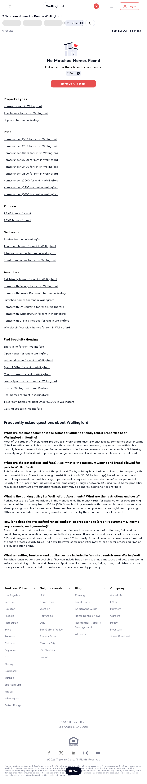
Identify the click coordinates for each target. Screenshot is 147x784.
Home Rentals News (87, 615)
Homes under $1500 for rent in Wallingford (31, 173)
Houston (10, 609)
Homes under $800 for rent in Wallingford (30, 139)
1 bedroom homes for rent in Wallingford (30, 246)
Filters (74, 23)
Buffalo (9, 677)
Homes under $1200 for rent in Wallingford (31, 160)
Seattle (9, 602)
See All (44, 657)
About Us (116, 595)
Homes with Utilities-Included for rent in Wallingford (36, 320)
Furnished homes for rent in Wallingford (29, 300)
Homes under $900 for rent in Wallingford (30, 146)
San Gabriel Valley (51, 629)
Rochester (11, 671)
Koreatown (47, 602)
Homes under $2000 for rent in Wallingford (31, 180)
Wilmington (12, 698)
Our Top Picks (133, 31)
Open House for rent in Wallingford (26, 353)
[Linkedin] (73, 753)
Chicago (10, 643)
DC (6, 657)
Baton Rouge (13, 705)
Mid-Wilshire (47, 650)
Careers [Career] (115, 615)
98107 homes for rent (17, 220)
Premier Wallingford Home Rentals (26, 388)
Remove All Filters (73, 83)
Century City (48, 643)
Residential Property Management (88, 625)
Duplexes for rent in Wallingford (24, 120)
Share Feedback (120, 636)
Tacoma (10, 636)
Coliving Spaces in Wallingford (23, 408)
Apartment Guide (86, 609)
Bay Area (10, 650)
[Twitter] (61, 753)
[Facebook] (49, 753)
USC (42, 595)
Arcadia (9, 615)
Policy (114, 622)
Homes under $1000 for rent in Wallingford (31, 153)
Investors (116, 629)
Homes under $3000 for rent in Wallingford (31, 194)
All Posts (80, 634)
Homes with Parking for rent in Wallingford (31, 286)
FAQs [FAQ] (113, 602)
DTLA (43, 622)
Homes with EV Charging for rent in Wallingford (34, 307)
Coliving (80, 595)
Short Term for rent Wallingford (24, 346)
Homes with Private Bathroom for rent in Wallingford (37, 293)
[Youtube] (98, 753)
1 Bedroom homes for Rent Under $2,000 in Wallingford (39, 401)
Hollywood (46, 615)
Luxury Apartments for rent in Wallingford (30, 381)
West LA (45, 609)
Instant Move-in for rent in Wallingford (28, 360)
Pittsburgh (11, 622)
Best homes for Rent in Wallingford (26, 395)
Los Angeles (12, 595)
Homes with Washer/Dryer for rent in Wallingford (35, 313)
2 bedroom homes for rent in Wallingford (30, 253)
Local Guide (82, 602)
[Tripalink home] (9, 6)
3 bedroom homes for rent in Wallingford (30, 260)
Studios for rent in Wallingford (23, 239)
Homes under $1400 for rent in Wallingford (31, 166)
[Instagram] (85, 753)
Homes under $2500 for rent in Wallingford (31, 187)
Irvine (8, 629)
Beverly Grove (48, 636)
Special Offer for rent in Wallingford (27, 367)
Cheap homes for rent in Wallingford (27, 374)
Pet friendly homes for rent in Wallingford (30, 279)
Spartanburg (13, 684)
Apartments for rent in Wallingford (26, 113)
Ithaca (9, 691)
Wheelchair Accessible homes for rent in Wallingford (37, 327)
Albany (9, 664)
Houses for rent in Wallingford (23, 106)
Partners (115, 609)
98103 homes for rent (17, 213)
